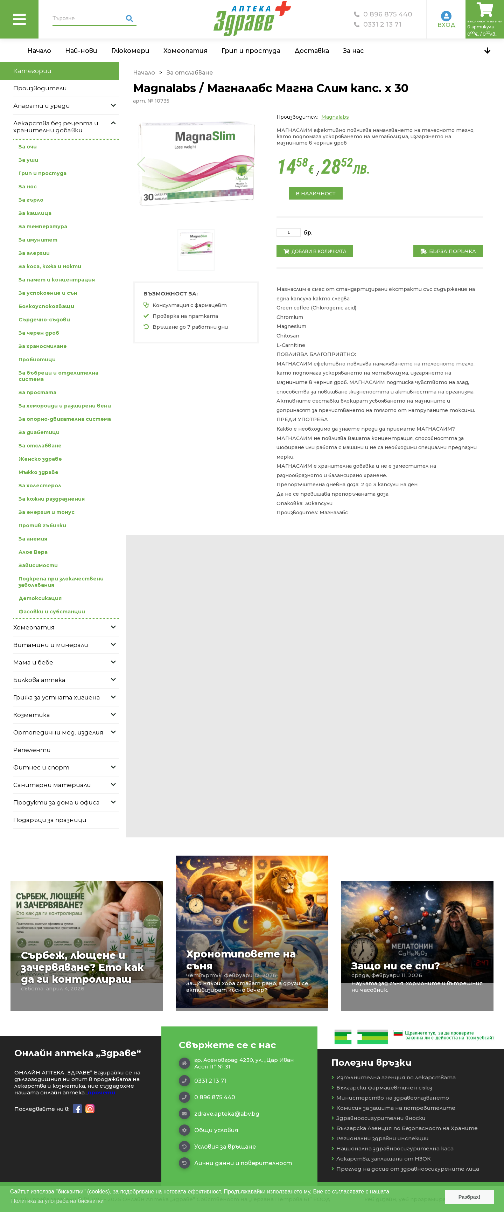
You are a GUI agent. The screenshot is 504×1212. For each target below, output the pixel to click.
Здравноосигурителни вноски (378, 1118)
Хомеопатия (185, 51)
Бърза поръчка (448, 251)
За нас (353, 51)
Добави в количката (315, 251)
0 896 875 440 (383, 14)
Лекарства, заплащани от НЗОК (381, 1158)
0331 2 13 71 (377, 24)
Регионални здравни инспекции (380, 1138)
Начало (39, 51)
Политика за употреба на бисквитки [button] (57, 1201)
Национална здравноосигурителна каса (392, 1148)
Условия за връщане (217, 1146)
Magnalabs (335, 117)
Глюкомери (130, 51)
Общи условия (208, 1130)
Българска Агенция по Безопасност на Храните (404, 1128)
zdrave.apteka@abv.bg (219, 1113)
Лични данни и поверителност (235, 1163)
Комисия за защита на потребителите (393, 1108)
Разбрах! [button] (469, 1197)
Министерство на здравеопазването (390, 1097)
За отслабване (190, 72)
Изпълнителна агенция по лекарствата (393, 1077)
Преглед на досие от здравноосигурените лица (405, 1168)
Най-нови (81, 51)
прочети (101, 1092)
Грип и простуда (251, 51)
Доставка (311, 51)
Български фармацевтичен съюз (381, 1087)
